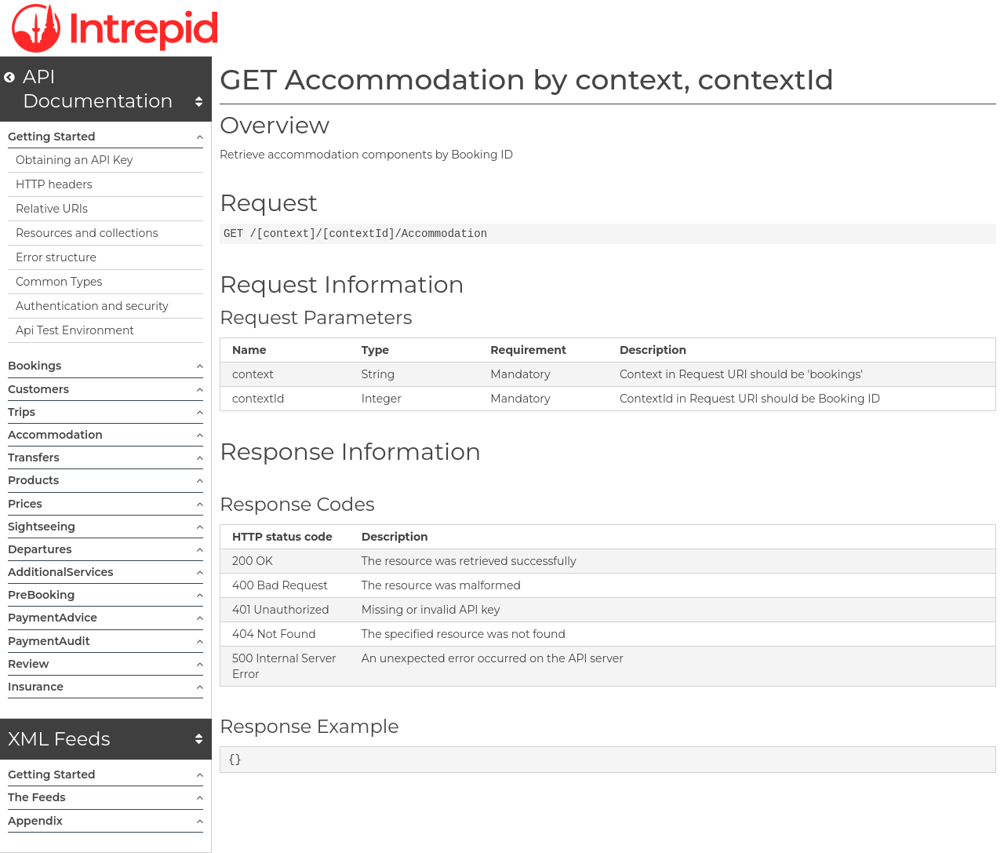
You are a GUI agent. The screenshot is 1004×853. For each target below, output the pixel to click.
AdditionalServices (105, 572)
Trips (105, 412)
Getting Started (105, 136)
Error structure (56, 257)
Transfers (105, 457)
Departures (105, 549)
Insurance (105, 687)
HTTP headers (54, 184)
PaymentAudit (105, 641)
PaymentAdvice (105, 618)
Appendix (105, 821)
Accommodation (105, 435)
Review (105, 664)
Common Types (59, 282)
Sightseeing (105, 526)
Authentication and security (92, 306)
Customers (105, 389)
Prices (105, 504)
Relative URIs (52, 209)
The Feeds (105, 797)
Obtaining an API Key (74, 160)
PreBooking (105, 595)
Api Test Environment (75, 330)
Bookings (105, 366)
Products (105, 480)
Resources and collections (87, 233)
